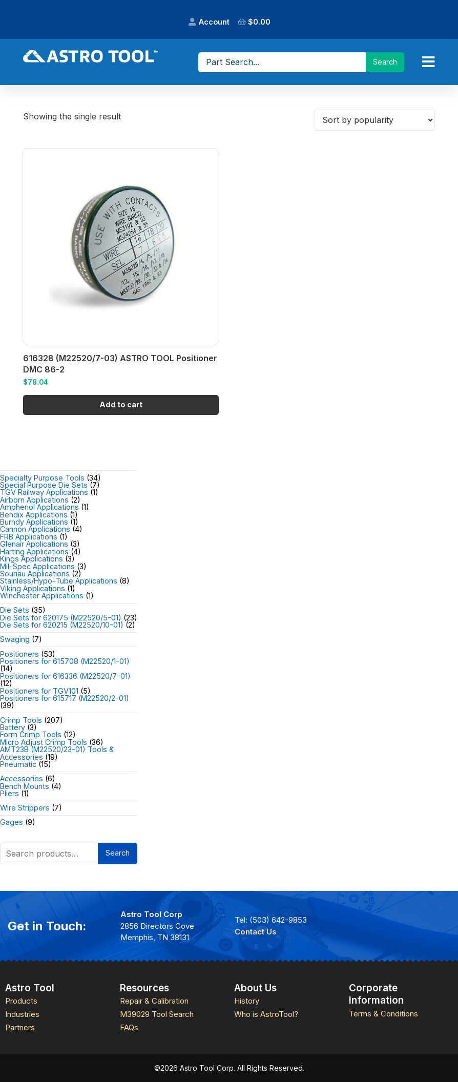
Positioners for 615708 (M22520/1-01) (65, 661)
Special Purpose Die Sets (44, 485)
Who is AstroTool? (266, 1014)
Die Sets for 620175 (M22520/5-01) (60, 617)
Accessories (21, 778)
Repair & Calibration (154, 1001)
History (246, 1001)
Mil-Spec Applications (37, 566)
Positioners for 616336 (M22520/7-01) (65, 676)
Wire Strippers (25, 807)
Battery (12, 727)
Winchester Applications (42, 595)
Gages (11, 822)
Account (214, 21)
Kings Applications (31, 558)
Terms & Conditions (383, 1013)
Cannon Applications (35, 529)
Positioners (19, 654)
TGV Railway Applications (44, 492)
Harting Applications (34, 551)
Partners (20, 1027)
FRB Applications (28, 536)
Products (21, 1001)
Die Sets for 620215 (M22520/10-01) (61, 624)
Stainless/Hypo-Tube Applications (58, 580)
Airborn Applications (34, 499)
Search (118, 852)
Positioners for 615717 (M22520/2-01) (64, 698)
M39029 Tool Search (157, 1014)
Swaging (15, 639)
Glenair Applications (34, 543)
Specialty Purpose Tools (42, 477)
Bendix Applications (34, 514)
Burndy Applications (34, 521)
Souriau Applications (35, 573)
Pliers (9, 793)
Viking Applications (32, 588)
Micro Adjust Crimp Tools (43, 742)
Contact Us (256, 932)
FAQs (129, 1027)
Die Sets (14, 610)
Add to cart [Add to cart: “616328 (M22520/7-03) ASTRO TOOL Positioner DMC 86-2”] (120, 404)
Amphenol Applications (39, 507)
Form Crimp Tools (30, 734)
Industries (22, 1014)
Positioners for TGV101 (39, 690)
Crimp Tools (21, 720)
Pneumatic (18, 764)
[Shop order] (375, 120)
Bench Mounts (24, 786)
